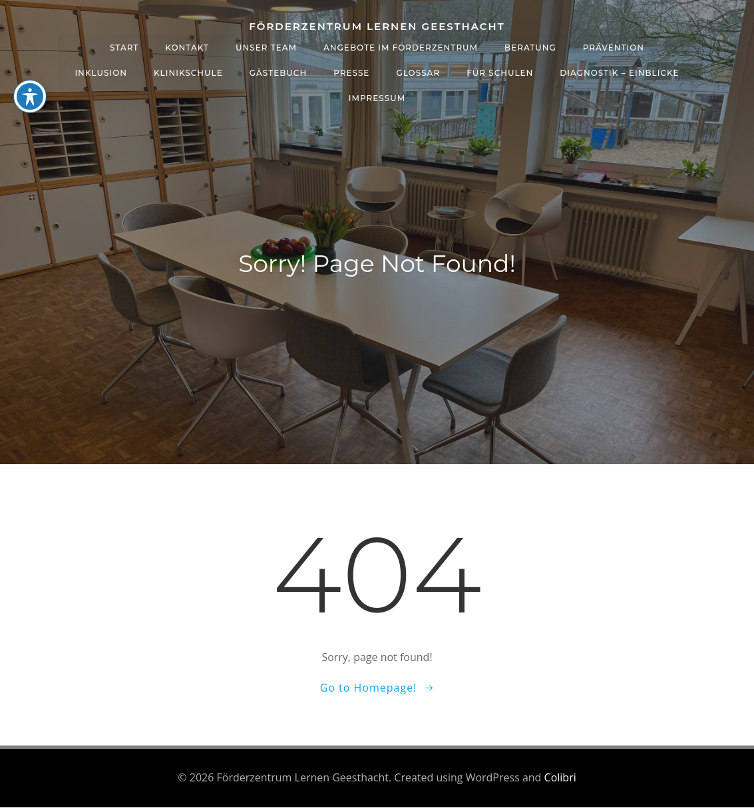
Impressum (377, 97)
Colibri (560, 778)
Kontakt (187, 47)
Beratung (530, 47)
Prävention (613, 47)
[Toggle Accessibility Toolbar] (30, 96)
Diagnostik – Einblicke (619, 72)
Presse (351, 72)
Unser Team (266, 47)
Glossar (418, 72)
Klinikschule (188, 72)
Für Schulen (500, 72)
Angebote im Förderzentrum (400, 47)
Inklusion (101, 72)
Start (124, 47)
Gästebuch (278, 72)
